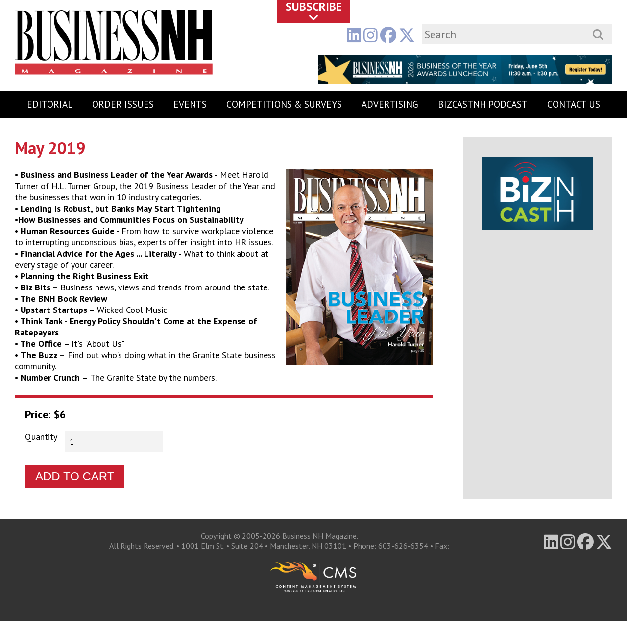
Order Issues (123, 104)
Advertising (390, 104)
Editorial (49, 104)
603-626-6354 (403, 545)
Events (190, 104)
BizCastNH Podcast (483, 104)
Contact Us (573, 104)
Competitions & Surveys (284, 104)
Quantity (41, 436)
